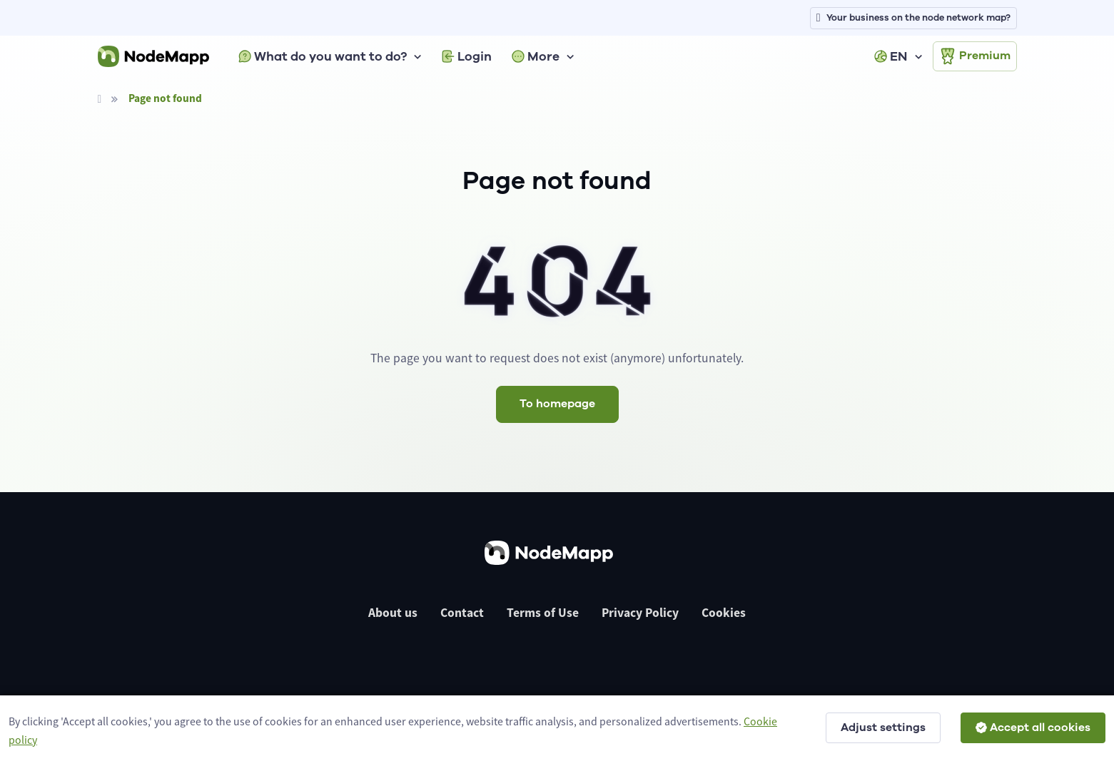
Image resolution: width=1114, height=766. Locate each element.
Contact (462, 613)
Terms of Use (543, 613)
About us (392, 613)
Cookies (724, 613)
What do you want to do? (322, 56)
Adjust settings (883, 727)
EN (890, 56)
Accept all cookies (1033, 727)
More (535, 56)
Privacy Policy (640, 613)
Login (467, 56)
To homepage (557, 404)
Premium (975, 56)
